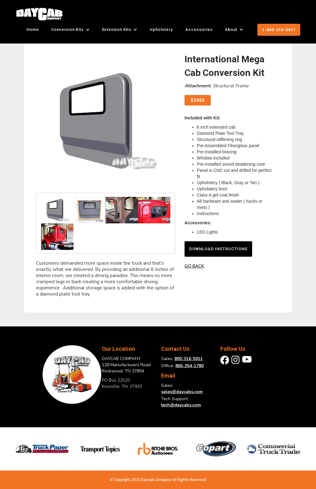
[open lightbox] (105, 121)
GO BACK (194, 265)
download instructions (218, 249)
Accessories (199, 29)
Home (33, 29)
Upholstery (161, 29)
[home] (39, 14)
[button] (70, 29)
